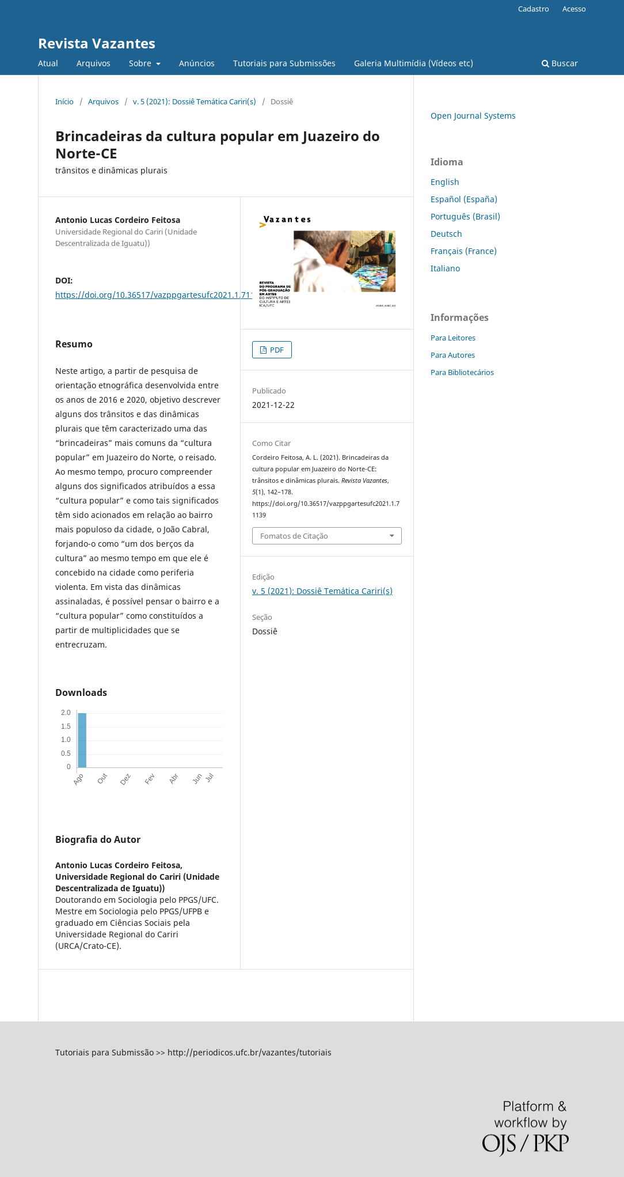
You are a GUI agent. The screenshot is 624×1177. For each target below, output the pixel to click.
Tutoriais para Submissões (284, 63)
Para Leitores (453, 337)
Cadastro (533, 8)
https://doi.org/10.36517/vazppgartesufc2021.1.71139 (159, 294)
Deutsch (446, 233)
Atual (48, 63)
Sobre (141, 63)
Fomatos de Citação (294, 536)
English (445, 181)
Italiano (445, 268)
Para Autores (453, 355)
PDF (276, 350)
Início (64, 101)
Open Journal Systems (473, 115)
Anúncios (197, 63)
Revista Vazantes (96, 42)
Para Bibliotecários (462, 372)
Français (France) (464, 250)
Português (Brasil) (465, 216)
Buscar (560, 63)
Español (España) (464, 199)
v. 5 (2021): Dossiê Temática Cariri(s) (194, 101)
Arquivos (94, 63)
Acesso (574, 8)
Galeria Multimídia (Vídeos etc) (413, 63)
